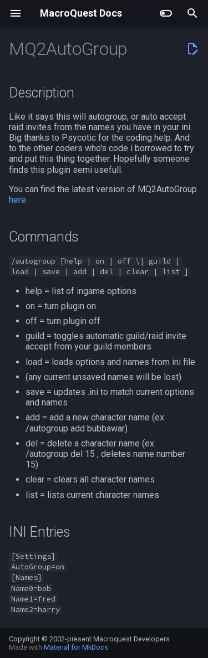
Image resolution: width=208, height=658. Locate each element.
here (17, 199)
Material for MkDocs (76, 647)
